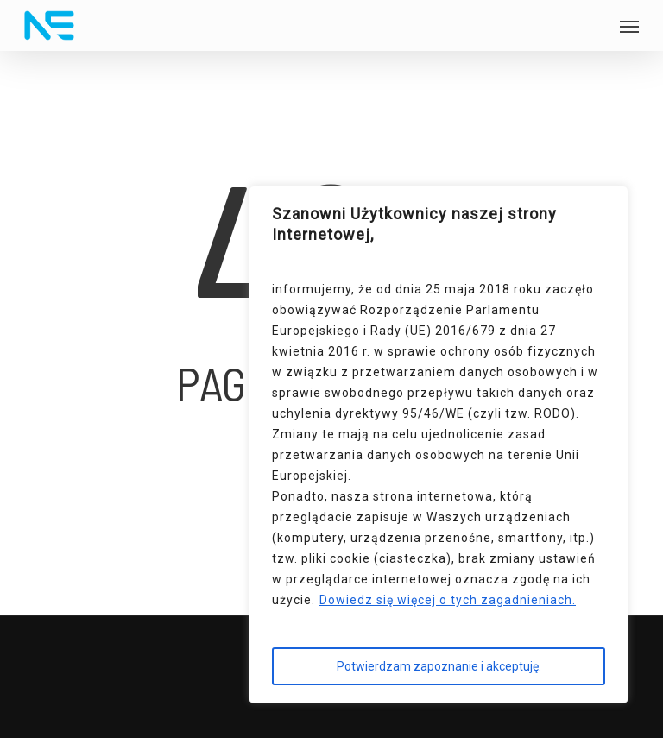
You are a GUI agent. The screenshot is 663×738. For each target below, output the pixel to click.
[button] (629, 26)
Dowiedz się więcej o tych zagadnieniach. (447, 600)
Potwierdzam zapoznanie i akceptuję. (439, 666)
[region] (438, 444)
